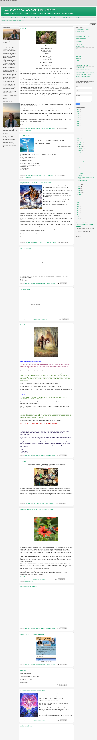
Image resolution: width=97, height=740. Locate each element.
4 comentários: (50, 175)
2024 (78, 113)
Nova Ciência (78, 56)
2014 (78, 133)
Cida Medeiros (79, 33)
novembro (80, 144)
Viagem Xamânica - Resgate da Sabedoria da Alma (35, 183)
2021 (78, 119)
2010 (78, 140)
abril (79, 188)
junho (79, 184)
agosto (80, 150)
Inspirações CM (27, 130)
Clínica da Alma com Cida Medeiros (20, 17)
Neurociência (78, 54)
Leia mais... (23, 576)
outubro (80, 146)
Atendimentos (79, 17)
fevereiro (80, 192)
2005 (78, 204)
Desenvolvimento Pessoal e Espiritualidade (82, 40)
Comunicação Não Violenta (28, 586)
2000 (78, 214)
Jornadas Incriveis (80, 46)
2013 (78, 135)
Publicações (78, 62)
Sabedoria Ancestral (28, 581)
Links (77, 48)
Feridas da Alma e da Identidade (53, 17)
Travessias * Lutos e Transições (83, 76)
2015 (78, 131)
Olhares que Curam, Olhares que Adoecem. (13, 20)
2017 (78, 127)
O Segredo (23, 28)
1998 (78, 218)
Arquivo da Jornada (80, 31)
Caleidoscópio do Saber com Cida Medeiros (29, 10)
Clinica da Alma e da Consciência (83, 36)
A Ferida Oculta (25, 135)
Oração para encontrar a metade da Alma (32, 691)
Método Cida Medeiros (36, 17)
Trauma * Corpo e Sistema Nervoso (83, 74)
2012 (78, 136)
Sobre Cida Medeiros (68, 17)
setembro (80, 148)
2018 (78, 125)
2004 (78, 206)
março (79, 190)
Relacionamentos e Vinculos (82, 65)
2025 (78, 111)
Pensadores (78, 58)
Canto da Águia (25, 289)
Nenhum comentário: (50, 128)
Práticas (77, 60)
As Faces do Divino (26, 726)
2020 (78, 121)
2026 (78, 109)
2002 (78, 210)
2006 (78, 202)
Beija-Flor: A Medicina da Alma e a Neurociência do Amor (37, 509)
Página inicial (6, 17)
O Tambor (23, 461)
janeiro (80, 194)
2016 (78, 129)
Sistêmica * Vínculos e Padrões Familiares (85, 72)
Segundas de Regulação (81, 70)
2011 (78, 138)
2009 (78, 197)
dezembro (80, 142)
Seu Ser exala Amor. (26, 248)
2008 (78, 198)
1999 (78, 216)
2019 (78, 123)
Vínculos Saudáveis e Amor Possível (84, 78)
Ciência (77, 34)
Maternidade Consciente (81, 50)
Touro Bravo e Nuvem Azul (28, 325)
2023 (78, 115)
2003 (78, 208)
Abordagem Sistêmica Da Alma (82, 29)
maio (79, 186)
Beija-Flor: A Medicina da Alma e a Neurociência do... (85, 167)
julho (79, 182)
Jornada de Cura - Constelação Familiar (32, 634)
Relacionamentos (79, 63)
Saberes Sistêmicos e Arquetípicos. (83, 69)
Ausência (23, 670)
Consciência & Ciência (81, 38)
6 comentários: (50, 579)
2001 (78, 212)
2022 (78, 117)
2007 (78, 200)
